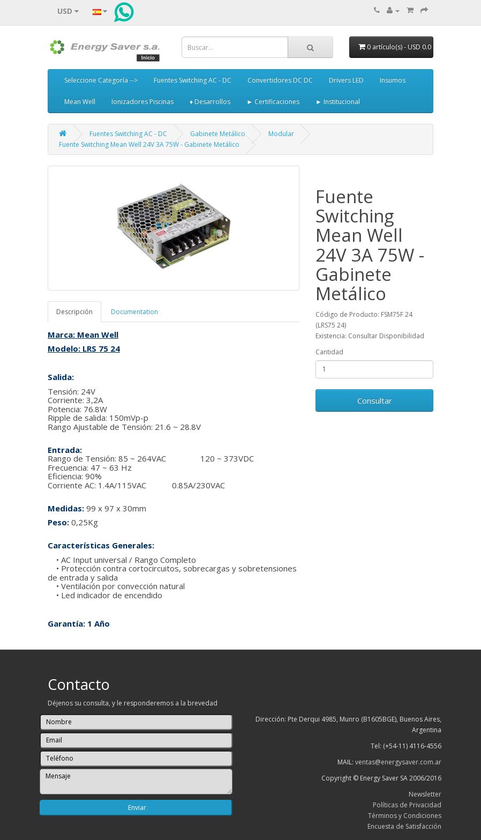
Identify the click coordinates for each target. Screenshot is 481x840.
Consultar (374, 400)
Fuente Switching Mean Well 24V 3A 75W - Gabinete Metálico (149, 144)
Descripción (74, 311)
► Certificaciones (272, 101)
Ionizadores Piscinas (142, 101)
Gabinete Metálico (217, 133)
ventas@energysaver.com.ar (398, 762)
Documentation (134, 311)
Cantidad (329, 351)
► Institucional (337, 101)
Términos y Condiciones (404, 815)
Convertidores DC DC (280, 80)
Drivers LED (346, 80)
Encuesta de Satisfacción (404, 826)
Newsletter (425, 794)
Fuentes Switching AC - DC (192, 80)
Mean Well (79, 101)
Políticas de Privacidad (407, 804)
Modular (281, 133)
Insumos (392, 80)
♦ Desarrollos (210, 101)
